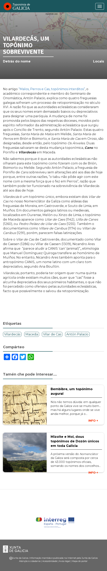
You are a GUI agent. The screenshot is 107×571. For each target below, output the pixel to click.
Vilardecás (12, 334)
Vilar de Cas (52, 334)
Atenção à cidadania (29, 561)
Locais (98, 61)
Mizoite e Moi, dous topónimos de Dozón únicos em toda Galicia (75, 441)
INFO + (93, 420)
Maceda (31, 334)
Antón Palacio (77, 334)
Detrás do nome (17, 61)
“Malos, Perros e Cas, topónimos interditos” (51, 89)
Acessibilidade (49, 561)
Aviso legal (64, 561)
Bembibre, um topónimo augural (72, 391)
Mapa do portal (79, 561)
